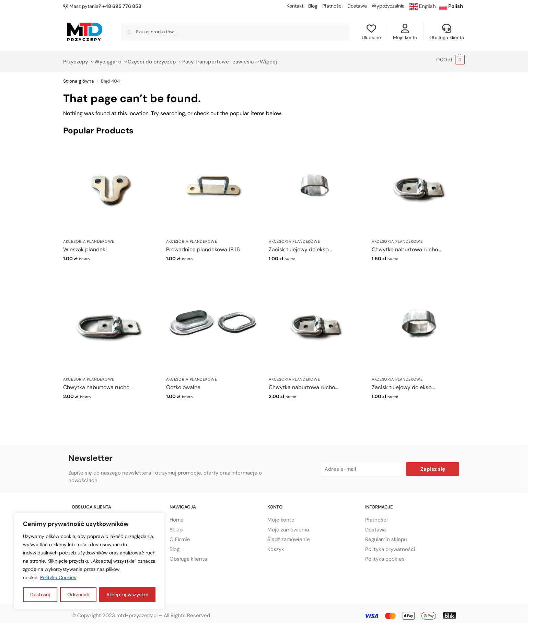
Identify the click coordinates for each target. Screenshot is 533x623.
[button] (450, 60)
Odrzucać (78, 594)
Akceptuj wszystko (127, 594)
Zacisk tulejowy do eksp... (300, 245)
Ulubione (371, 32)
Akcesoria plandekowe (88, 237)
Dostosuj (40, 594)
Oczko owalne (183, 383)
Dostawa (357, 6)
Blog (312, 6)
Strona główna (78, 77)
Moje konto (405, 32)
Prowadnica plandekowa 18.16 (203, 245)
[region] (89, 561)
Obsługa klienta (446, 32)
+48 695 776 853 (121, 6)
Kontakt (295, 6)
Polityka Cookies (58, 577)
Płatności (332, 6)
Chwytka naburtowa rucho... (406, 245)
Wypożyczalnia (388, 6)
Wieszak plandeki (85, 245)
